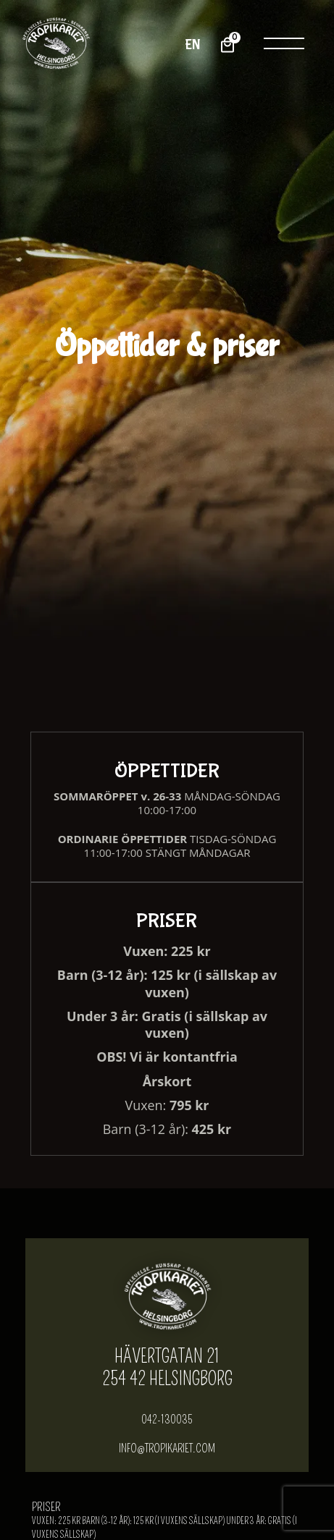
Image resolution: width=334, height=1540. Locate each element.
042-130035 (167, 1420)
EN (193, 44)
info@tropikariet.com (167, 1449)
